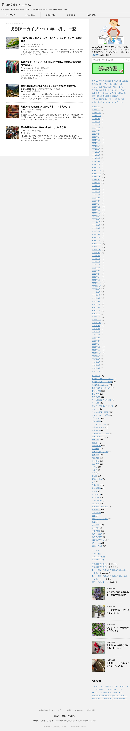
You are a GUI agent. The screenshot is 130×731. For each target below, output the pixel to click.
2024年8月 (96, 149)
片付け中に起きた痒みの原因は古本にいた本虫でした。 (46, 107)
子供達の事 (96, 446)
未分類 (94, 491)
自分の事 (95, 525)
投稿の (96, 553)
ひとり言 (95, 403)
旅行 (93, 482)
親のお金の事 (97, 534)
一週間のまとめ (98, 427)
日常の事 (26, 47)
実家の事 (95, 455)
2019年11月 (96, 320)
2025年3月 (96, 131)
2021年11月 (96, 247)
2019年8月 (96, 329)
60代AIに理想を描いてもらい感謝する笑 (108, 99)
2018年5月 (96, 362)
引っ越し (38, 131)
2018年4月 (96, 365)
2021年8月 (96, 256)
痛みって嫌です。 (99, 582)
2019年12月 (96, 317)
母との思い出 (97, 500)
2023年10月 (96, 177)
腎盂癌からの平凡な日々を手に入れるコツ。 (109, 90)
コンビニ (95, 409)
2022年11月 (96, 210)
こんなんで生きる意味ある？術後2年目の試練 (110, 81)
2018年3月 (96, 368)
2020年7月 (96, 295)
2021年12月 (96, 243)
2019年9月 (96, 326)
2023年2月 (96, 201)
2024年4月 (96, 158)
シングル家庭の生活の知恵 (33, 70)
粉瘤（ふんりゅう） (100, 519)
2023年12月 (96, 170)
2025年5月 (96, 125)
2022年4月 (96, 231)
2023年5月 (96, 192)
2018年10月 (96, 353)
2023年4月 (96, 195)
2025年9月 (96, 119)
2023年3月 (96, 198)
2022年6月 (96, 225)
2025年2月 (96, 134)
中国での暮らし (98, 437)
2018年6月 (96, 359)
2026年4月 (96, 107)
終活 (93, 522)
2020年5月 (96, 301)
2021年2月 (96, 274)
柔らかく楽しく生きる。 (17, 4)
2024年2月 (96, 164)
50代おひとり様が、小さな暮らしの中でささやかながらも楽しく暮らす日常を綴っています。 (65, 721)
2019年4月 (96, 335)
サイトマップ (10, 15)
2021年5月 (96, 265)
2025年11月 (96, 116)
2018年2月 (96, 371)
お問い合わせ (30, 15)
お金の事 (95, 394)
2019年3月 (96, 338)
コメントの (98, 556)
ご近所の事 (96, 397)
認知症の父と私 (98, 540)
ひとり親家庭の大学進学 (101, 400)
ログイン (95, 550)
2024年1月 (96, 167)
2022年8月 (96, 219)
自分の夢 (95, 528)
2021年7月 (96, 259)
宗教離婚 (95, 449)
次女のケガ (96, 494)
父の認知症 (96, 510)
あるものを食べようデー (101, 388)
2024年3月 (96, 161)
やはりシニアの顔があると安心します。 (108, 87)
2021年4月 (96, 268)
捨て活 (94, 470)
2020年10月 (96, 286)
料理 (93, 473)
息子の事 (95, 464)
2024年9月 (96, 146)
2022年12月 (96, 207)
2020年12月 (96, 280)
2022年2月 (96, 237)
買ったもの (96, 543)
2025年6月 (96, 122)
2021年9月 (96, 253)
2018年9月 (96, 356)
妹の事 (94, 443)
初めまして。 (51, 15)
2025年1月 (96, 137)
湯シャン (95, 503)
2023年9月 (96, 180)
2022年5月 (96, 228)
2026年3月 (96, 110)
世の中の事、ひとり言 (101, 433)
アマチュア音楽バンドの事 (102, 406)
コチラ (95, 55)
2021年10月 (96, 250)
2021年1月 (96, 277)
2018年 (16, 24)
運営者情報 (71, 15)
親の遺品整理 (97, 537)
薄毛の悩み (96, 531)
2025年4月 (96, 128)
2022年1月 (96, 240)
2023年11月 (96, 173)
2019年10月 (96, 323)
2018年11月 (96, 350)
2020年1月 (96, 313)
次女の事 (95, 497)
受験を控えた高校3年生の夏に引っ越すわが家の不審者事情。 (49, 86)
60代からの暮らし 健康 (102, 382)
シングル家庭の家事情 (43, 89)
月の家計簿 (96, 488)
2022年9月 (96, 216)
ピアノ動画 (91, 15)
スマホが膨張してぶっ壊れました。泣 (107, 84)
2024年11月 (96, 143)
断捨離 (94, 476)
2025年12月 (96, 113)
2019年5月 (96, 332)
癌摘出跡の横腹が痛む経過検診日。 (106, 96)
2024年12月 (96, 140)
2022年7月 (96, 222)
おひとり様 (96, 391)
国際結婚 (95, 440)
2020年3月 (96, 307)
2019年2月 (96, 341)
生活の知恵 (39, 44)
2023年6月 (96, 189)
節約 (93, 516)
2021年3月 (96, 271)
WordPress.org (98, 560)
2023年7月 (96, 186)
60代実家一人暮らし (100, 385)
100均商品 (96, 376)
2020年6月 (96, 298)
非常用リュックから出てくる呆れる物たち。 (109, 93)
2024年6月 (96, 152)
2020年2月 (96, 310)
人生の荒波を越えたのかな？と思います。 (109, 102)
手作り (37, 68)
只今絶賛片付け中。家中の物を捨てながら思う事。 (44, 127)
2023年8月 (96, 183)
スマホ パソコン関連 (101, 415)
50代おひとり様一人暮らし (102, 379)
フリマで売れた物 (99, 424)
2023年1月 (96, 204)
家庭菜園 (95, 458)
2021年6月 (96, 262)
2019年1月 (96, 344)
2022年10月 (96, 213)
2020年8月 (96, 292)
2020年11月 (96, 283)
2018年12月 (96, 347)
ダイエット (96, 418)
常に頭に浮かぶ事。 (100, 564)
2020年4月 (96, 304)
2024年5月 (96, 155)
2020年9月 (96, 289)
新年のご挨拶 (97, 479)
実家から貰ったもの (100, 452)
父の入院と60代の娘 (100, 507)
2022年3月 (96, 234)
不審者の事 (56, 89)
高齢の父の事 (97, 546)
